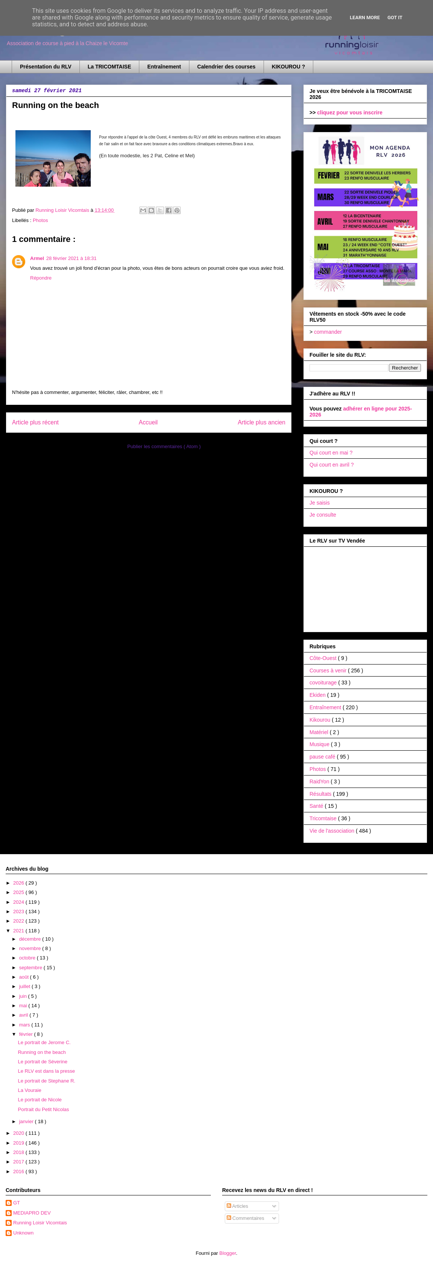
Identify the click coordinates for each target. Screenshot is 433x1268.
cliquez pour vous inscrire (350, 112)
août (24, 977)
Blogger (228, 1253)
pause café (323, 757)
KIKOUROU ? (288, 67)
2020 (19, 1133)
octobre (28, 958)
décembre (30, 939)
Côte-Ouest (324, 658)
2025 (19, 892)
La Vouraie (29, 1090)
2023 (19, 911)
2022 (19, 921)
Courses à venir (329, 670)
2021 (19, 931)
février (26, 1034)
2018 (19, 1152)
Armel (37, 258)
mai (24, 1005)
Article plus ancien (261, 422)
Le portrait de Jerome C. (44, 1042)
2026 (19, 883)
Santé (317, 806)
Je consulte (323, 515)
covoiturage (324, 683)
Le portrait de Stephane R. (46, 1081)
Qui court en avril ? (332, 465)
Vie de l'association (333, 831)
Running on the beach (42, 1052)
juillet (25, 986)
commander (328, 332)
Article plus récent (35, 422)
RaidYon (320, 781)
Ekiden (318, 695)
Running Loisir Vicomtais (40, 1222)
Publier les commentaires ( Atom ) (164, 446)
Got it (395, 17)
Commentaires (245, 1218)
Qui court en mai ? (331, 453)
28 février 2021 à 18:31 (71, 258)
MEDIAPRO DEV (32, 1213)
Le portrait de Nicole (39, 1099)
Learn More (365, 17)
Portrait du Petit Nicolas (43, 1109)
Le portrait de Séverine (42, 1061)
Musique (320, 744)
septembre (31, 967)
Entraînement (164, 67)
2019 (19, 1143)
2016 (19, 1171)
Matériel (320, 732)
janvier (27, 1121)
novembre (30, 948)
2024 (19, 902)
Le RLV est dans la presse (46, 1071)
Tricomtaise (324, 818)
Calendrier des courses (226, 67)
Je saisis (320, 503)
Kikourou (321, 720)
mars (25, 1025)
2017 (19, 1162)
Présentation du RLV (46, 67)
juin (23, 996)
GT (16, 1203)
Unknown (23, 1233)
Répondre (41, 278)
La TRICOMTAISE (109, 67)
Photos (40, 220)
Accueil (148, 422)
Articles (238, 1206)
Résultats (321, 794)
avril (24, 1015)
